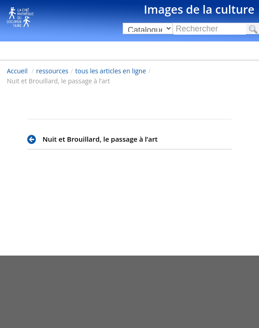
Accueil (17, 71)
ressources (52, 71)
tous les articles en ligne (110, 71)
